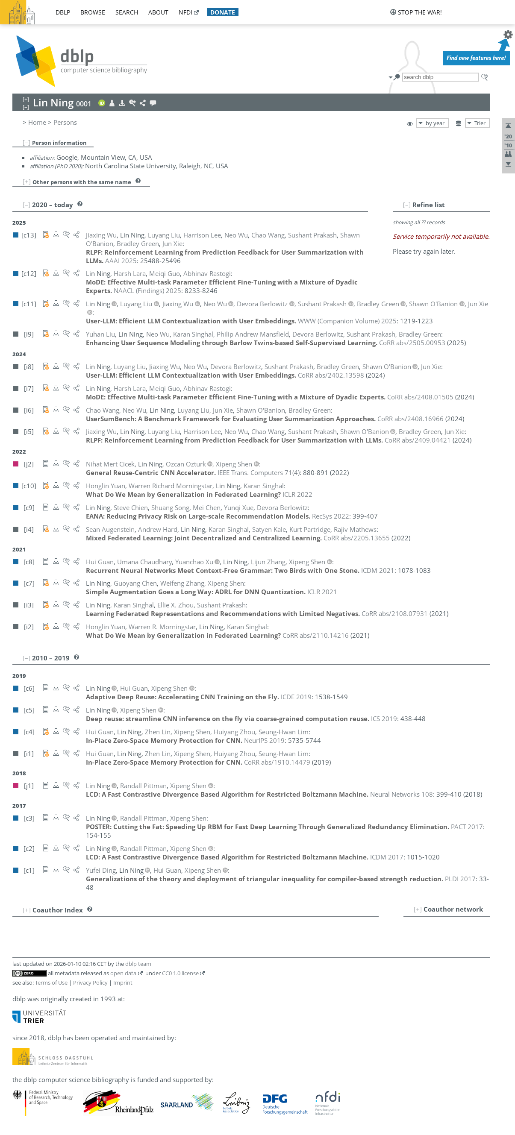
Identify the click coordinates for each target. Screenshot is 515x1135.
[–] (26, 142)
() (259, 472)
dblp (63, 12)
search (126, 12)
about (158, 12)
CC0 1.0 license (180, 973)
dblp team (138, 964)
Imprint (122, 982)
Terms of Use (51, 982)
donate (222, 12)
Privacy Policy (90, 982)
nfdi (185, 12)
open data (123, 973)
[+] (27, 181)
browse (92, 12)
